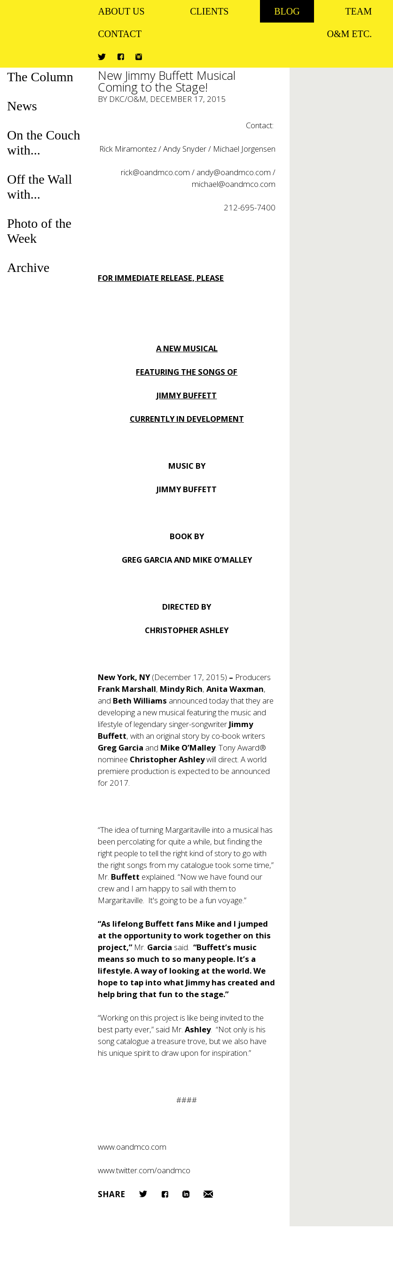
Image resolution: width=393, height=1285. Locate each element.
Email (208, 1194)
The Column (40, 77)
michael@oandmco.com (233, 183)
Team (358, 11)
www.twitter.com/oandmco (144, 1170)
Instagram (138, 57)
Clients (209, 11)
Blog (286, 11)
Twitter (102, 57)
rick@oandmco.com (155, 172)
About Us (121, 11)
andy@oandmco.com (233, 172)
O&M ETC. (349, 34)
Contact (119, 34)
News (22, 106)
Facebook (120, 56)
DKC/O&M (127, 98)
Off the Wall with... (39, 186)
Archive (28, 267)
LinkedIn (185, 1194)
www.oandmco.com (132, 1146)
